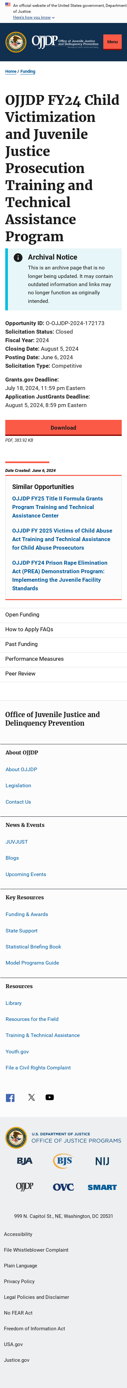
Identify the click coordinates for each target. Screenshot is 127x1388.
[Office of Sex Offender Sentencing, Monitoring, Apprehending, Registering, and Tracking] (102, 1191)
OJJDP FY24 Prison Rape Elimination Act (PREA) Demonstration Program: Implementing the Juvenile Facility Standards (60, 575)
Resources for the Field (32, 1019)
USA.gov (13, 1344)
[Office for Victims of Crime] (63, 1192)
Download (63, 427)
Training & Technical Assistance (43, 1035)
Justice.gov (16, 1360)
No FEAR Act (18, 1313)
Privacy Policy (19, 1281)
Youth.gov (17, 1051)
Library (14, 1003)
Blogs (12, 858)
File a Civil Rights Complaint (38, 1068)
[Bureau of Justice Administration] (25, 1166)
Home (10, 71)
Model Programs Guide (32, 963)
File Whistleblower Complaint (36, 1250)
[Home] (65, 42)
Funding (27, 71)
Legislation (18, 785)
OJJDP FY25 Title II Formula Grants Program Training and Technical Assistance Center (57, 507)
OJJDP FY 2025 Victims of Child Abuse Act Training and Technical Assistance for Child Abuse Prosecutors (62, 539)
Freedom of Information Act (34, 1329)
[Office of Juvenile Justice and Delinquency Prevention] (24, 1192)
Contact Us (18, 802)
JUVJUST (17, 842)
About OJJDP (21, 769)
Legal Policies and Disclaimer (36, 1297)
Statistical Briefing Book (33, 947)
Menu (112, 41)
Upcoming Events (26, 874)
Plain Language (20, 1266)
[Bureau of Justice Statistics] (63, 1170)
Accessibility (18, 1234)
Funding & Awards (27, 914)
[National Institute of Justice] (102, 1166)
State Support (22, 930)
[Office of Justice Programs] (16, 42)
